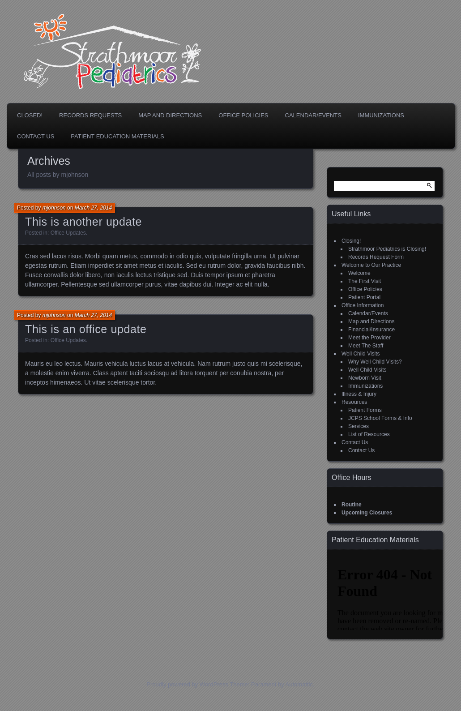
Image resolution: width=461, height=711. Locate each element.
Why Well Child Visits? (375, 362)
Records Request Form (376, 257)
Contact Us (35, 136)
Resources (354, 402)
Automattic (299, 684)
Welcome (359, 273)
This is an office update (86, 329)
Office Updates (68, 233)
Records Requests (90, 115)
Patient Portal (364, 297)
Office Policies (243, 115)
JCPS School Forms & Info (380, 418)
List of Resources (369, 434)
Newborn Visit (364, 378)
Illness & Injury (358, 394)
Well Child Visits (360, 354)
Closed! (30, 115)
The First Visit (364, 281)
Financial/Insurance (371, 329)
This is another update (83, 221)
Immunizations (381, 115)
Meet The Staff (365, 346)
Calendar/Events (313, 115)
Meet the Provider (369, 337)
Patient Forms (365, 410)
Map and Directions (170, 115)
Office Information (362, 305)
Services (358, 426)
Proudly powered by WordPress (187, 684)
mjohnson (54, 208)
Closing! (351, 241)
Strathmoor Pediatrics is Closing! (387, 249)
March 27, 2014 (93, 208)
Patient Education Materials (117, 136)
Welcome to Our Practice (371, 265)
